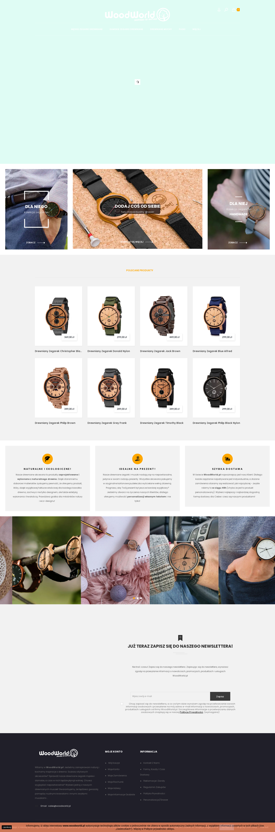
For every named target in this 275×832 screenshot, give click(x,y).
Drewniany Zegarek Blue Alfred (212, 351)
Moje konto (113, 769)
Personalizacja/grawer (155, 799)
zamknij (7, 827)
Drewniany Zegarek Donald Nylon (109, 351)
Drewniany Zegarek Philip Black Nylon (216, 423)
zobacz (30, 242)
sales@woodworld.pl (59, 805)
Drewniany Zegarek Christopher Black (58, 351)
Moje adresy (114, 788)
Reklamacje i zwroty (154, 780)
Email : (44, 805)
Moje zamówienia (117, 775)
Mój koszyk (114, 762)
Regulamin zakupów (154, 787)
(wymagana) (180, 708)
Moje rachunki (115, 781)
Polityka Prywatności (154, 793)
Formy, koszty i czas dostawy (152, 772)
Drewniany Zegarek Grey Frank (107, 423)
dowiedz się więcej (131, 241)
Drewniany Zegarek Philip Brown (55, 423)
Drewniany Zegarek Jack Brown (160, 351)
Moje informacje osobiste (121, 794)
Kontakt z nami (151, 762)
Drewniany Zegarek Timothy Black (161, 423)
